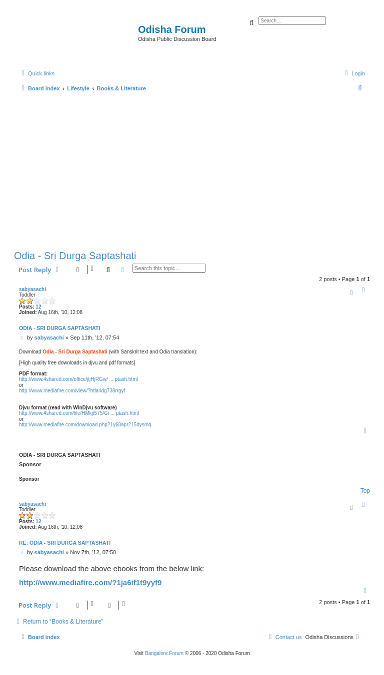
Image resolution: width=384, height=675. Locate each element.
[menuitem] (353, 73)
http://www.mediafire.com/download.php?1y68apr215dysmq (85, 424)
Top (365, 490)
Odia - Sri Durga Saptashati (75, 255)
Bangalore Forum (164, 653)
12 (38, 307)
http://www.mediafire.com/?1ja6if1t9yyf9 (90, 582)
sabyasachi (32, 289)
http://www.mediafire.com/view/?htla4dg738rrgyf (72, 390)
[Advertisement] (192, 169)
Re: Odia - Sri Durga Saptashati (64, 543)
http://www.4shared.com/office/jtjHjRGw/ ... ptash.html (78, 379)
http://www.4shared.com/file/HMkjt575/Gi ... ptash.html (79, 413)
